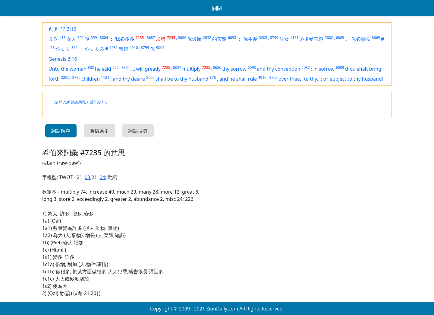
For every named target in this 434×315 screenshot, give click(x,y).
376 (74, 47)
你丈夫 (63, 49)
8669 (376, 37)
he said (103, 69)
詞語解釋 (61, 130)
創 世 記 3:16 (62, 29)
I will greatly (147, 69)
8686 (182, 37)
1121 (294, 37)
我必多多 (124, 39)
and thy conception (278, 69)
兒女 (284, 39)
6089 (340, 37)
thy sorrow (234, 69)
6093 (232, 37)
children (90, 79)
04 (102, 177)
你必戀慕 (360, 39)
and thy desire (129, 79)
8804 (104, 37)
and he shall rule (238, 79)
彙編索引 (99, 130)
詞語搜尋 (138, 130)
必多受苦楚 (311, 39)
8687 (151, 37)
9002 (329, 37)
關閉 (217, 8)
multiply (191, 69)
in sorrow (324, 69)
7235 (140, 37)
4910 (134, 47)
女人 (71, 39)
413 (62, 37)
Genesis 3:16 (63, 59)
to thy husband (191, 79)
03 (87, 177)
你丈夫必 (94, 49)
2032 (207, 37)
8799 (274, 37)
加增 (160, 39)
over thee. (290, 79)
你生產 (250, 39)
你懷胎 (194, 39)
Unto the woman (67, 69)
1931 (113, 47)
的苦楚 (219, 39)
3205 (263, 37)
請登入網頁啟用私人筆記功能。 (82, 102)
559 (94, 37)
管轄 (123, 49)
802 (80, 37)
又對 (53, 39)
